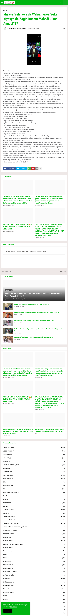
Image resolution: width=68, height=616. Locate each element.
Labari (34, 554)
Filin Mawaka (34, 489)
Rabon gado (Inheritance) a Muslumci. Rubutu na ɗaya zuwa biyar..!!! (33, 337)
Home (5, 10)
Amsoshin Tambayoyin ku (34, 465)
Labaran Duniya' (34, 548)
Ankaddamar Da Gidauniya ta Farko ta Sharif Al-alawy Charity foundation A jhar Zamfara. (49, 430)
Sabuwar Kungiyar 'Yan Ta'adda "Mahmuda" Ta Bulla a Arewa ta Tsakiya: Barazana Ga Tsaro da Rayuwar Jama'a (18, 431)
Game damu (34, 503)
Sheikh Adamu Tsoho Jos (34, 610)
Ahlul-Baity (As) (34, 458)
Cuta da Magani (34, 475)
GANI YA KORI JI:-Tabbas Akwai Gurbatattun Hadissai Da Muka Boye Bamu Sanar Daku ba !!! (34, 294)
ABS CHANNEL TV (34, 451)
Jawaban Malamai (34, 517)
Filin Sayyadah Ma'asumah (34, 492)
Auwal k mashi (34, 472)
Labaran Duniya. (34, 551)
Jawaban (34, 513)
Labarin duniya (34, 561)
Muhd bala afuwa (34, 582)
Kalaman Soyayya (34, 534)
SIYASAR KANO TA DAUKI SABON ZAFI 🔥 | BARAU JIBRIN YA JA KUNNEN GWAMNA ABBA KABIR (17, 227)
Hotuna (34, 506)
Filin (34, 482)
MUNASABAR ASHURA (34, 572)
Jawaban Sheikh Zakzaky (34, 524)
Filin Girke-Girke (34, 486)
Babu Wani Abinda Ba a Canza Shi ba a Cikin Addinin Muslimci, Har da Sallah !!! (36, 312)
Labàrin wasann (34, 568)
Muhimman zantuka (34, 585)
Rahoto (34, 599)
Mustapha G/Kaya (34, 592)
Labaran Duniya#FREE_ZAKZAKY (34, 544)
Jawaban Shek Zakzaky (34, 530)
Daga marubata (34, 479)
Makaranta (34, 579)
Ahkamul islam (34, 455)
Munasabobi (34, 589)
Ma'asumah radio (34, 575)
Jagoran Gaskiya (34, 510)
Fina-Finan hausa (34, 496)
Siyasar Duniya (34, 613)
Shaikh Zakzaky (34, 606)
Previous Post (6, 271)
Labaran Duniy (34, 537)
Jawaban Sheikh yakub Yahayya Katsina (34, 527)
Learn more (13, 607)
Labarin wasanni (34, 565)
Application (34, 468)
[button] (2, 2)
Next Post (63, 271)
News (34, 596)
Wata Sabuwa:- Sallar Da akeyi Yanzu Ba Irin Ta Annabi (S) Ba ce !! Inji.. (34, 321)
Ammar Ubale (34, 461)
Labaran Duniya (34, 541)
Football (34, 499)
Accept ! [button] (7, 611)
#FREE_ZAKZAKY (34, 448)
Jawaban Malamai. (34, 520)
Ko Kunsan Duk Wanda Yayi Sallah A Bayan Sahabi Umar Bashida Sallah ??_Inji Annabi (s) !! (39, 330)
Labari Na (34, 558)
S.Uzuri (34, 603)
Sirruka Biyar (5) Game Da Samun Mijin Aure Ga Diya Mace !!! (31, 304)
